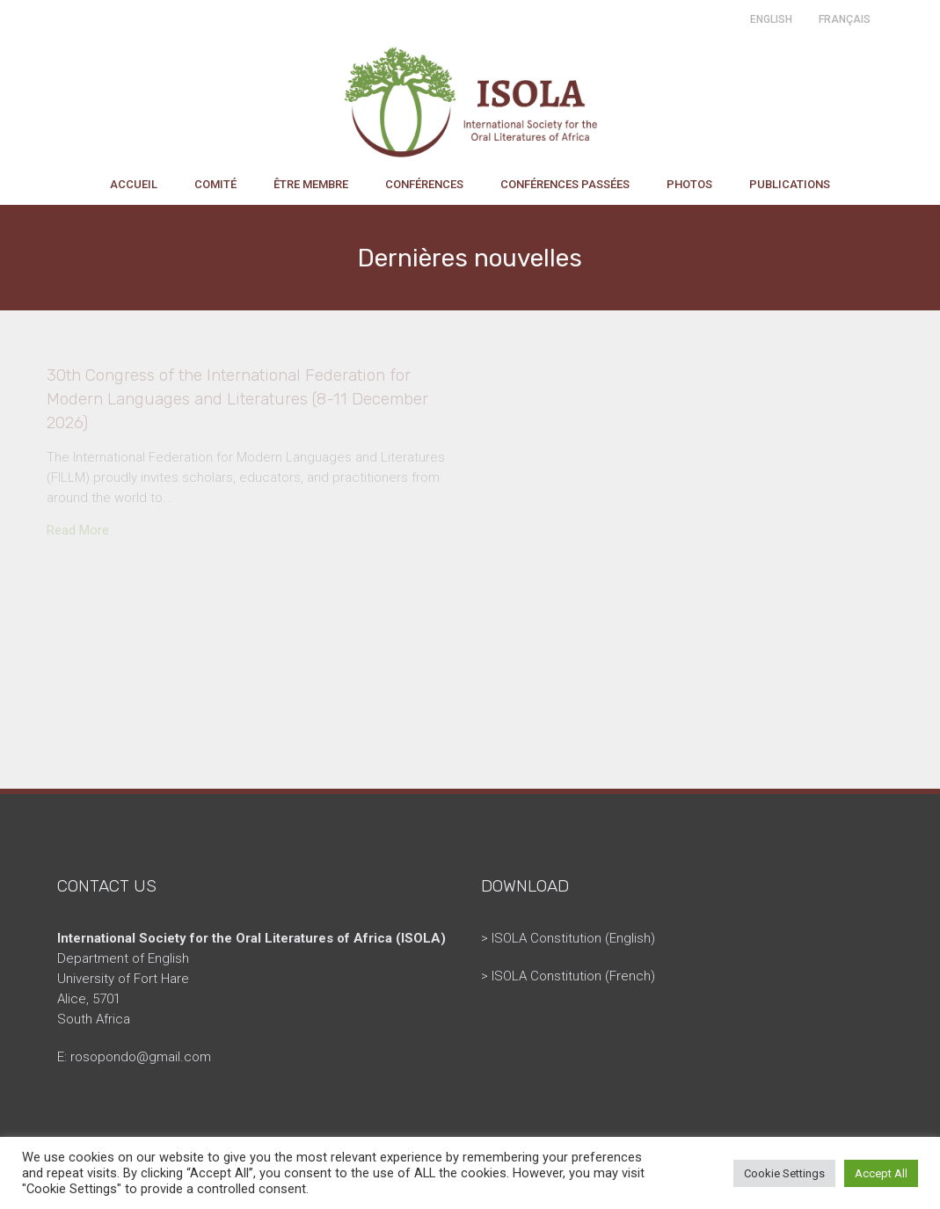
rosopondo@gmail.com (140, 1057)
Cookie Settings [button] (784, 1173)
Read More (78, 530)
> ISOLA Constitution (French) (568, 976)
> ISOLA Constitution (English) (568, 938)
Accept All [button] (881, 1173)
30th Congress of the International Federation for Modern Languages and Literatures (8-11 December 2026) (237, 399)
